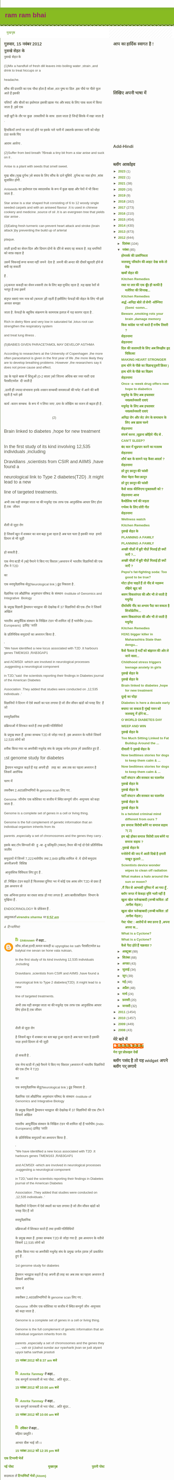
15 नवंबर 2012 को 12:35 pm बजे (37, 1451)
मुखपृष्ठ (11, 32)
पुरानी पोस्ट (98, 1466)
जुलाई (126, 969)
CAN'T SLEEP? (133, 441)
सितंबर (126, 957)
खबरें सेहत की (129, 273)
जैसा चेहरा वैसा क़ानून (134, 477)
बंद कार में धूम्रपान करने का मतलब (141, 447)
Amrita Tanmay (31, 1374)
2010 (122, 1018)
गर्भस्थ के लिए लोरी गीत (135, 507)
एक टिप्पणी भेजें (13, 1458)
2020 (122, 189)
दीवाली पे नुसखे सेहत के (135, 749)
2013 (122, 231)
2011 (122, 1012)
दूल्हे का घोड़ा (129, 697)
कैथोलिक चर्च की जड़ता (135, 501)
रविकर (24, 1428)
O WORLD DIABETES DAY (141, 720)
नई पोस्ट (9, 1466)
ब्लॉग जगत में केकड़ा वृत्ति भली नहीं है (143, 894)
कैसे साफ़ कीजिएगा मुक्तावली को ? (142, 489)
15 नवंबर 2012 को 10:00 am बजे (37, 1387)
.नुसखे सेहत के (130, 848)
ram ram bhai (25, 15)
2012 (122, 237)
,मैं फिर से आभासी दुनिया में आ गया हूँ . (144, 888)
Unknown (27, 940)
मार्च (125, 994)
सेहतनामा (126, 336)
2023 (122, 171)
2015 (122, 219)
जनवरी (126, 1006)
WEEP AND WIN (133, 726)
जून (124, 976)
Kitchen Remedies (135, 279)
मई (124, 982)
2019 (122, 195)
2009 (122, 1024)
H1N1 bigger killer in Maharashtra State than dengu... (141, 639)
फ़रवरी (126, 1000)
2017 (122, 207)
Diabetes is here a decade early (145, 703)
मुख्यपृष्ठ (53, 1466)
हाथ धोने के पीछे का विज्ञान (136, 372)
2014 (122, 225)
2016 (122, 213)
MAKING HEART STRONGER (143, 359)
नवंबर (126, 250)
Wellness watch (133, 519)
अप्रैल (126, 988)
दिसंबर (126, 243)
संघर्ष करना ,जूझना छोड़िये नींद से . (142, 435)
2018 (122, 201)
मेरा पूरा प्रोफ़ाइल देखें (125, 1052)
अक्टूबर (127, 951)
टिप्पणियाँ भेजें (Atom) (32, 1476)
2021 (122, 183)
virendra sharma (131, 1045)
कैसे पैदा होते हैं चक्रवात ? (136, 945)
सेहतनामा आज (130, 495)
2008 (122, 1030)
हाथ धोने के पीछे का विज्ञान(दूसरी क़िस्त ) (145, 365)
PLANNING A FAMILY (137, 537)
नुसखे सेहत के (129, 531)
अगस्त (126, 963)
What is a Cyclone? (136, 933)
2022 (122, 177)
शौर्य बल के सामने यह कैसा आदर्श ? (142, 459)
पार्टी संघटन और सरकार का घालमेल (142, 778)
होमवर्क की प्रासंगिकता (134, 256)
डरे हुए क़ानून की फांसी (134, 471)
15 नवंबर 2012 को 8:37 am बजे (36, 1360)
